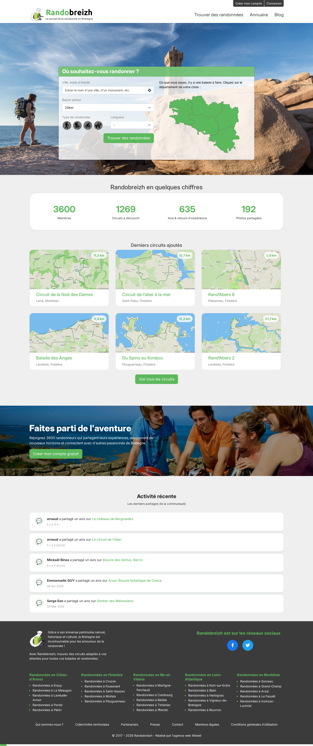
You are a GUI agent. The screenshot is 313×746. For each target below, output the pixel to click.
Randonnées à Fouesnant (102, 686)
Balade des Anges (54, 357)
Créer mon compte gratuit (56, 453)
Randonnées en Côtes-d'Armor (48, 676)
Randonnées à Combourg (155, 694)
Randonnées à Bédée (152, 699)
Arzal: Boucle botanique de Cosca (134, 580)
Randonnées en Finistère (102, 674)
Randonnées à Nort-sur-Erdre (209, 685)
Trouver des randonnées (128, 137)
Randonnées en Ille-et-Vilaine (152, 676)
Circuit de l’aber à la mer (146, 294)
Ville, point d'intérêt (76, 82)
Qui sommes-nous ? (49, 724)
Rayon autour (71, 99)
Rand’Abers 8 (221, 294)
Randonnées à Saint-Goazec (105, 691)
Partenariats (129, 724)
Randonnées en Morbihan (258, 674)
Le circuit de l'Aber (107, 539)
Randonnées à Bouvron (204, 709)
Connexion (273, 3)
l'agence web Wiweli (186, 735)
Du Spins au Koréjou (142, 357)
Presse (155, 724)
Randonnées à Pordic (48, 704)
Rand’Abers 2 (221, 357)
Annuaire (259, 14)
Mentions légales (207, 724)
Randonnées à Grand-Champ (260, 686)
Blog (279, 14)
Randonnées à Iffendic (152, 709)
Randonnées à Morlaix (100, 696)
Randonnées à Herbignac (206, 695)
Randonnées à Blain (202, 690)
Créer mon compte (248, 3)
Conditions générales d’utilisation (254, 724)
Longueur (117, 117)
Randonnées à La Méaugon (52, 690)
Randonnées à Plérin (47, 709)
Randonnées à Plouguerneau (105, 701)
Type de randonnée (76, 117)
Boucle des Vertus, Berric (123, 559)
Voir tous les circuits (156, 378)
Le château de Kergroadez (112, 518)
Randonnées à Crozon (100, 681)
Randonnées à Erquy (47, 685)
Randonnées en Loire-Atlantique (203, 676)
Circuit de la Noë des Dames (64, 294)
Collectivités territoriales (92, 724)
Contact (177, 724)
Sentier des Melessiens (115, 600)
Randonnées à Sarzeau (256, 681)
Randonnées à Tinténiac (154, 704)
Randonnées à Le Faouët (257, 696)
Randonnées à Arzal (254, 691)
